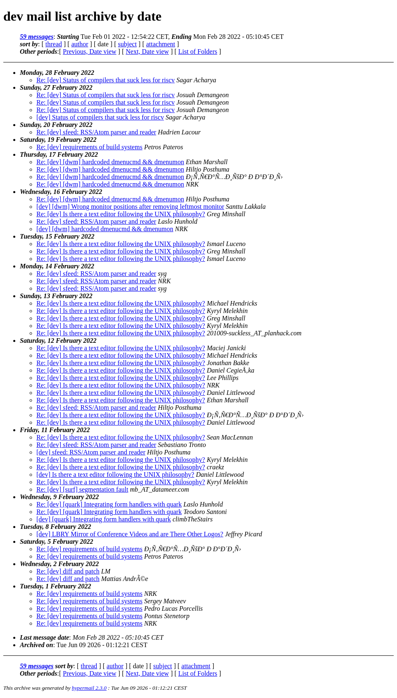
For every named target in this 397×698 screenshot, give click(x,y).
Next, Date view (147, 51)
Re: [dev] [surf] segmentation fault (82, 489)
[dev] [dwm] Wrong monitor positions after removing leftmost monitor (130, 206)
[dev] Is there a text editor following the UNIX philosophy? (115, 474)
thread (53, 44)
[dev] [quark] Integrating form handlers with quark (103, 519)
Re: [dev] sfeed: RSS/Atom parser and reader (96, 132)
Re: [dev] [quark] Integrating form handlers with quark (109, 504)
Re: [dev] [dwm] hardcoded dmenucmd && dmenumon (110, 161)
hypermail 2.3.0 (89, 688)
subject (127, 44)
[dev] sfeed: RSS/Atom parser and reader (90, 452)
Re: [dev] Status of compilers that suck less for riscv (105, 80)
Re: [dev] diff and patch (68, 571)
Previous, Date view (89, 51)
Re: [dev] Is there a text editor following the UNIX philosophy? (120, 214)
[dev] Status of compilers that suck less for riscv (100, 117)
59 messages (36, 36)
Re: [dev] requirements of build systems (89, 147)
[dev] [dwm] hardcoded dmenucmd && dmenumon (104, 228)
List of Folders (197, 51)
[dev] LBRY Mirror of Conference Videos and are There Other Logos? (129, 534)
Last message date (44, 637)
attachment (160, 44)
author (79, 44)
